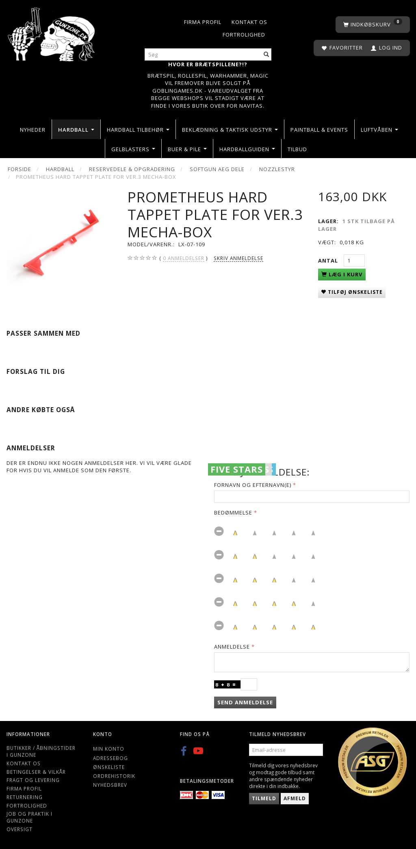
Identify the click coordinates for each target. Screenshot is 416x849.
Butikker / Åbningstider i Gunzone (41, 751)
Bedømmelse (233, 512)
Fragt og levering (33, 780)
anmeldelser (183, 258)
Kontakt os (249, 22)
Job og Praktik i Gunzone (29, 817)
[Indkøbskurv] (372, 24)
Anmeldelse (232, 646)
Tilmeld (264, 798)
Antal (329, 260)
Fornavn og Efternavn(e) (252, 485)
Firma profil (202, 22)
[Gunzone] (52, 32)
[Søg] (266, 55)
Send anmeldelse (245, 702)
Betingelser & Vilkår (36, 772)
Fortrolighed (244, 34)
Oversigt (19, 829)
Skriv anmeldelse (238, 258)
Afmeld (295, 798)
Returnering (24, 797)
